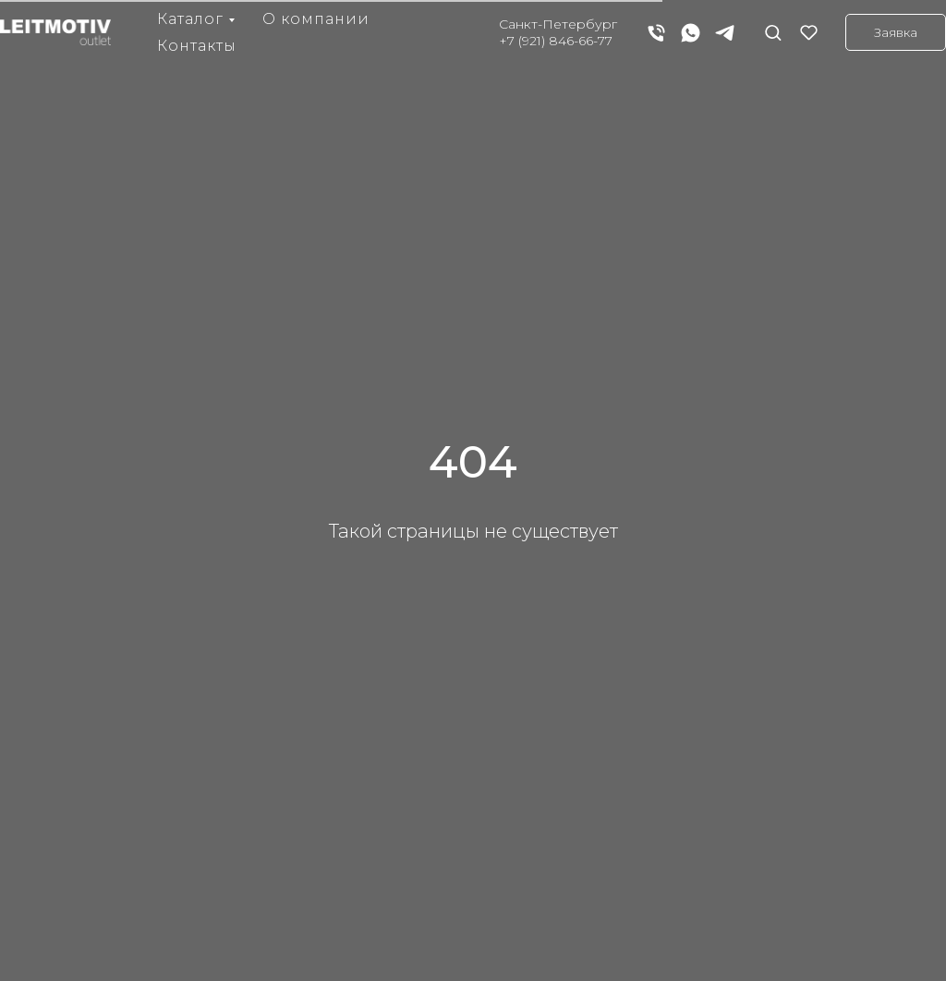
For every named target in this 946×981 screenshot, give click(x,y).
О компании (316, 19)
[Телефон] (656, 32)
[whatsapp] (690, 32)
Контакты (196, 45)
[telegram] (724, 32)
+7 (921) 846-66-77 (555, 40)
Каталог (190, 19)
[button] (773, 32)
